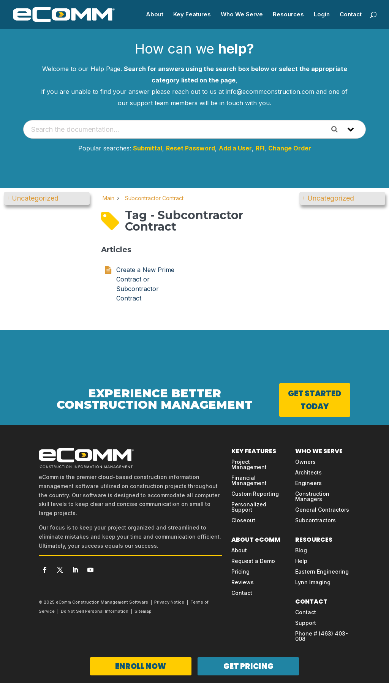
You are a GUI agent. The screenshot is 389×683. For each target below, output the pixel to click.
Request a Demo (253, 561)
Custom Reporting (255, 493)
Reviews (242, 582)
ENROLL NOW (140, 666)
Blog (301, 550)
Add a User (235, 148)
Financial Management (249, 480)
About (154, 15)
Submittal (147, 148)
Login (322, 15)
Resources (288, 15)
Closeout (243, 520)
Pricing (240, 571)
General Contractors (322, 509)
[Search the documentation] (337, 129)
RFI (260, 148)
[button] (47, 198)
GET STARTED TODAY (314, 400)
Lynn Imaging (312, 582)
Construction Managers (312, 496)
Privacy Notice (169, 602)
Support (305, 623)
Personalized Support (248, 507)
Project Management (249, 464)
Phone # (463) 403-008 (321, 636)
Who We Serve (242, 15)
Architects (308, 472)
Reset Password (190, 148)
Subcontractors (315, 520)
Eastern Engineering (322, 571)
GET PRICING (248, 666)
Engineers (308, 483)
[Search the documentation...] (175, 129)
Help (301, 561)
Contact (351, 15)
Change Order (289, 148)
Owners (305, 461)
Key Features (192, 15)
